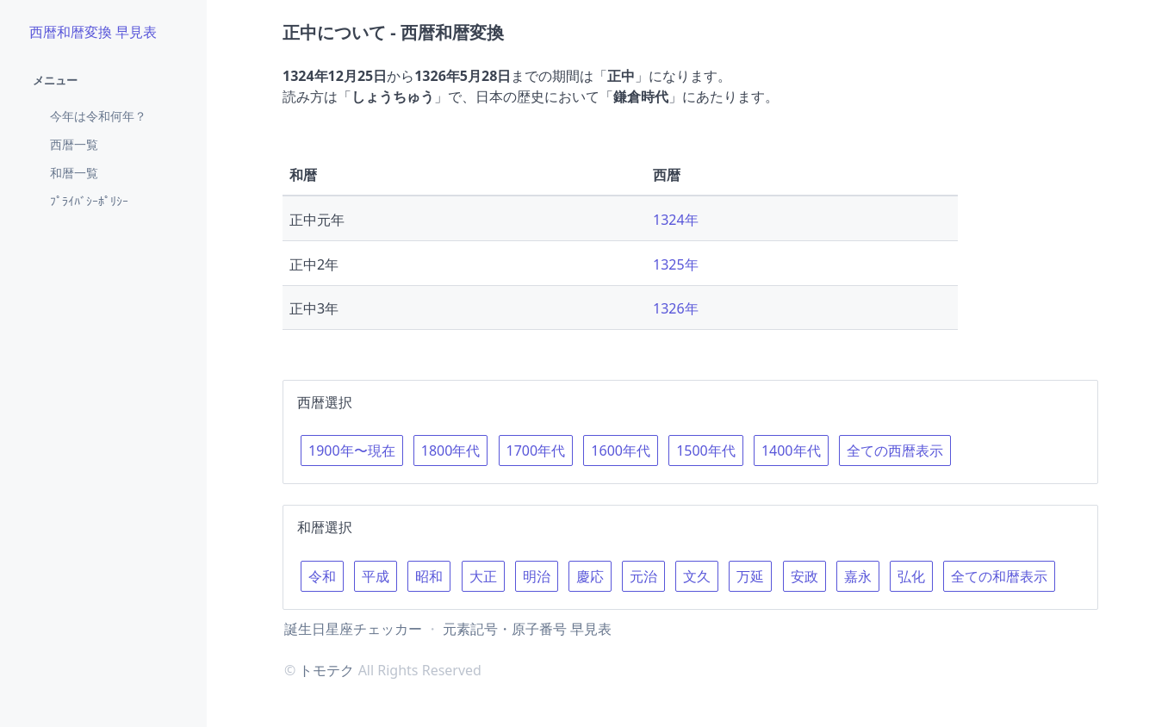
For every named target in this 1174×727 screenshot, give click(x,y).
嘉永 (858, 576)
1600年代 (620, 450)
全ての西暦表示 (895, 450)
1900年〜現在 (351, 450)
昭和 (429, 576)
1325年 (676, 264)
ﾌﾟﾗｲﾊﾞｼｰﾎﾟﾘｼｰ (89, 201)
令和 (322, 576)
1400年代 (791, 450)
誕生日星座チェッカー (353, 628)
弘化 (911, 576)
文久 (697, 576)
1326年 (676, 308)
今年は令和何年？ (98, 116)
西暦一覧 (74, 144)
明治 (536, 576)
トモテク (326, 670)
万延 (750, 576)
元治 (643, 576)
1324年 (676, 219)
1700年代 (536, 450)
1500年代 (706, 450)
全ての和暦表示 (999, 576)
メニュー (55, 80)
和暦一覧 (74, 173)
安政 (804, 576)
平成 (375, 576)
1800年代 (451, 450)
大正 (483, 576)
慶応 (590, 576)
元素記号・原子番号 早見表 (527, 628)
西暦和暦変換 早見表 (93, 31)
